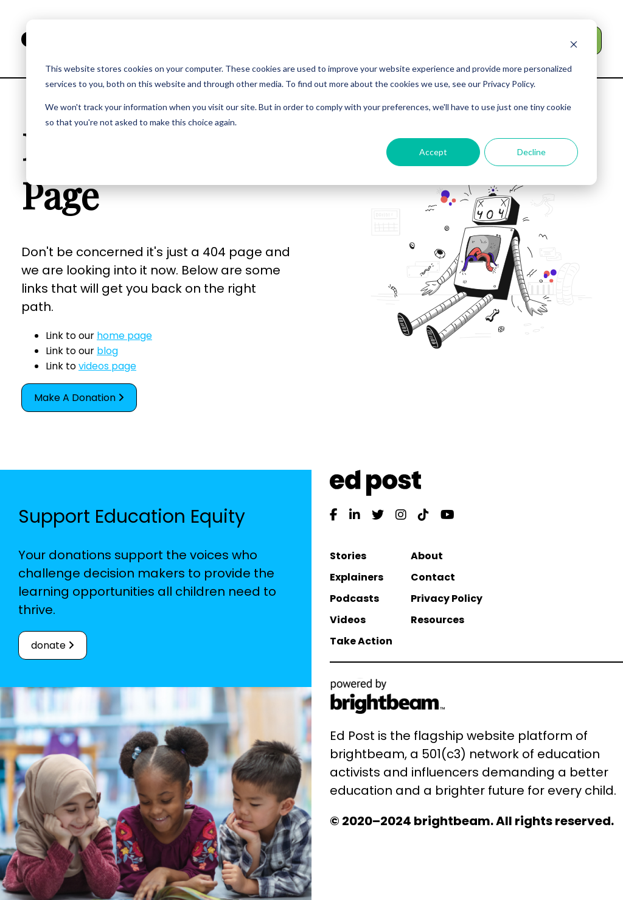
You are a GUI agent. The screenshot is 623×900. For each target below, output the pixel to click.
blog (107, 351)
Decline (531, 152)
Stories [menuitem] (348, 556)
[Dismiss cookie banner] (573, 46)
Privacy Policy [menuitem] (446, 598)
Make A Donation (79, 398)
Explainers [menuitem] (356, 577)
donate (52, 645)
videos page (107, 366)
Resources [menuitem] (437, 620)
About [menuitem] (427, 556)
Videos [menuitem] (348, 620)
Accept (433, 152)
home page (124, 336)
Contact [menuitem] (433, 577)
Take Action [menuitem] (361, 641)
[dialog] (311, 102)
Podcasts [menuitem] (354, 598)
